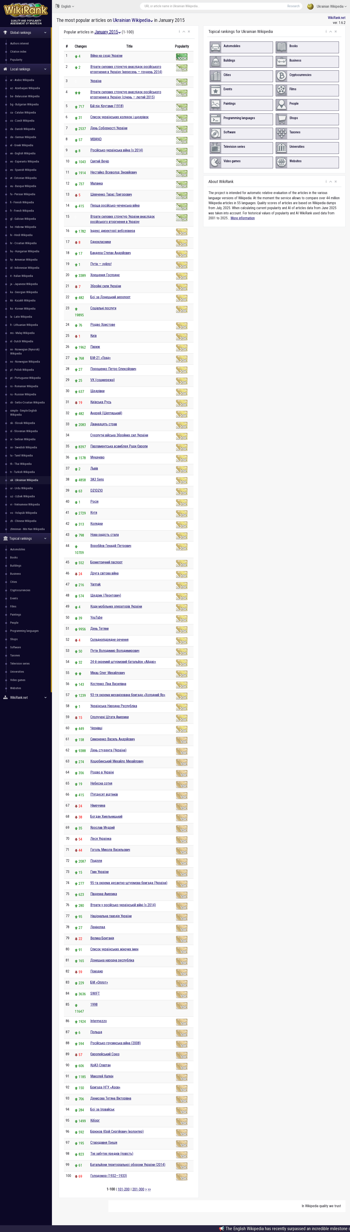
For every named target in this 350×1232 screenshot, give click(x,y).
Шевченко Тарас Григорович (111, 194)
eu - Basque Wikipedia (23, 186)
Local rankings (25, 69)
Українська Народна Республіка (113, 706)
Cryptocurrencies (20, 590)
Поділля (96, 861)
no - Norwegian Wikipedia (25, 361)
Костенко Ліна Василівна (108, 684)
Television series (20, 663)
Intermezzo (98, 1021)
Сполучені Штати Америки (109, 717)
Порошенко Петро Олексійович (113, 369)
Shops (14, 639)
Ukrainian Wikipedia (327, 6)
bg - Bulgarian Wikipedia (24, 104)
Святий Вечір (99, 161)
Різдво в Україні (102, 772)
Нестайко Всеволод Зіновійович (113, 172)
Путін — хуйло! (101, 264)
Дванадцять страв (103, 424)
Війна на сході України (106, 55)
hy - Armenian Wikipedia (23, 259)
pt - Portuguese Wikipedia (25, 378)
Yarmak (95, 584)
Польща (96, 1032)
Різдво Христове (102, 324)
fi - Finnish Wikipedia (22, 202)
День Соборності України (108, 128)
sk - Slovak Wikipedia (22, 423)
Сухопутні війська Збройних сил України (119, 435)
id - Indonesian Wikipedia (24, 267)
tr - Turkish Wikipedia (22, 472)
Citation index (18, 51)
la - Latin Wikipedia (21, 316)
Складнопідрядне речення (109, 639)
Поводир (96, 971)
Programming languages (24, 630)
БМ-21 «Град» (100, 358)
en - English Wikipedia (22, 153)
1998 (94, 1004)
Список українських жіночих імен (114, 949)
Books (14, 557)
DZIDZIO (96, 490)
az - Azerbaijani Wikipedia (25, 88)
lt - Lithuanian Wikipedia (24, 325)
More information (243, 218)
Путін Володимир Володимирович (114, 650)
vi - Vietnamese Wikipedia (25, 504)
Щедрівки (97, 391)
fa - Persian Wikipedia (22, 194)
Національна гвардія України (111, 916)
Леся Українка (100, 838)
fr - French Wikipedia (22, 210)
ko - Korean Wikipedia (22, 308)
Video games (17, 680)
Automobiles (17, 549)
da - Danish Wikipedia (22, 129)
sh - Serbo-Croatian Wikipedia (27, 402)
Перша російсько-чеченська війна (115, 205)
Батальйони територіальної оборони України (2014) (127, 1165)
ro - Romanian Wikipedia (24, 386)
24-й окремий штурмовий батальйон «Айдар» (123, 662)
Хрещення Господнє (105, 275)
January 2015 (107, 32)
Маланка (96, 183)
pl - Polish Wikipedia (22, 369)
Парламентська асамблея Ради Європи (119, 446)
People (14, 622)
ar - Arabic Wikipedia (22, 80)
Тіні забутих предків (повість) (111, 1153)
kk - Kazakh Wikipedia (22, 300)
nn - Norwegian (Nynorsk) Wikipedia (25, 351)
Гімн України (99, 872)
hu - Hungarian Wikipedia (24, 251)
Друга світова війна (104, 573)
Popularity (16, 59)
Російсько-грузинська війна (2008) (115, 1043)
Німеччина (97, 805)
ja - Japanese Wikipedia (24, 284)
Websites (15, 688)
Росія (94, 501)
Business (15, 573)
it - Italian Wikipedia (21, 276)
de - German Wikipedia (23, 137)
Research (293, 6)
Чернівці (96, 728)
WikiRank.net (26, 697)
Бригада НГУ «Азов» (105, 1087)
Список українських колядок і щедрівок (119, 117)
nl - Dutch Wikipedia (21, 341)
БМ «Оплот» (99, 982)
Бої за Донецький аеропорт (110, 297)
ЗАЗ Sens (97, 479)
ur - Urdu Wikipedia (21, 488)
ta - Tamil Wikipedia (21, 455)
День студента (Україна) (108, 750)
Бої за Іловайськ (102, 1109)
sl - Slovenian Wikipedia (24, 431)
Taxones (15, 655)
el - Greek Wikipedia (21, 145)
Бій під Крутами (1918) (107, 106)
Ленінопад (97, 927)
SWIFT (95, 993)
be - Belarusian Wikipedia (25, 96)
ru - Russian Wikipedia (23, 394)
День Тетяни (99, 628)
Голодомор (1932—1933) (108, 1176)
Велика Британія (102, 938)
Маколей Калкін (101, 1076)
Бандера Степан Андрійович (110, 253)
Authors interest (19, 43)
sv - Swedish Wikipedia (23, 447)
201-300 (138, 1189)
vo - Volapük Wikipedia (23, 512)
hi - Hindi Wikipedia (21, 235)
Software (15, 647)
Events (14, 598)
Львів (94, 468)
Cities (13, 582)
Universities (17, 671)
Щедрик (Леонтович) (105, 595)
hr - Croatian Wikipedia (23, 243)
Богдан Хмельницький (106, 816)
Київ (93, 335)
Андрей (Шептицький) (106, 413)
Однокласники (100, 242)
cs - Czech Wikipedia (22, 120)
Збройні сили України (105, 286)
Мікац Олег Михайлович (107, 673)
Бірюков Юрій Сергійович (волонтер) (117, 1131)
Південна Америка (103, 894)
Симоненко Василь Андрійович (112, 739)
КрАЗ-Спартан (100, 1065)
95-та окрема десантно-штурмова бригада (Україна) (128, 883)
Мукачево (97, 457)
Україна (95, 81)
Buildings (15, 565)
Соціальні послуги (103, 308)
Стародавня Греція (103, 1142)
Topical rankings (25, 538)
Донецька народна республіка (112, 960)
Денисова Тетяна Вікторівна (110, 1098)
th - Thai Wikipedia (21, 463)
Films (13, 606)
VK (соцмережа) (102, 380)
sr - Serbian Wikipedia (22, 439)
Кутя (93, 512)
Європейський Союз (104, 1054)
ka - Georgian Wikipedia (24, 292)
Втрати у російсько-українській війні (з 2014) (123, 905)
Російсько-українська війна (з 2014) (116, 150)
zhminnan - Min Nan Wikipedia (27, 529)
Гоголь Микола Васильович (110, 850)
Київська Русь (100, 402)
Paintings (15, 614)
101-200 (124, 1189)
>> (149, 1189)
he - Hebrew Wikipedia (23, 227)
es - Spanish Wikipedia (23, 169)
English (64, 6)
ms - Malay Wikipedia (22, 333)
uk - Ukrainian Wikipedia (24, 480)
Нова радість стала (104, 535)
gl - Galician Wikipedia (23, 218)
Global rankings (25, 32)
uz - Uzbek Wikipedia (22, 496)
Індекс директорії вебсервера (112, 231)
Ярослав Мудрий (102, 827)
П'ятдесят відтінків (104, 794)
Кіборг (95, 1120)
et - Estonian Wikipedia (23, 178)
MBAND (96, 139)
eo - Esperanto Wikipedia (24, 161)
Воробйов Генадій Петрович (110, 546)
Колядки (96, 523)
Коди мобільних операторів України (116, 606)
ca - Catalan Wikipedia (23, 112)
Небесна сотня (101, 783)
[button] (179, 31)
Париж (95, 347)
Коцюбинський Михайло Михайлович (116, 761)
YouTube (96, 617)
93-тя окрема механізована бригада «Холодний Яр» (127, 695)
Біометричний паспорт (106, 562)
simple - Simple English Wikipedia (23, 412)
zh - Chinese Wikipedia (23, 521)
